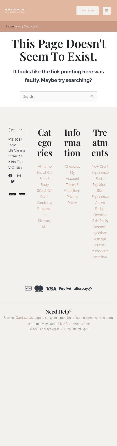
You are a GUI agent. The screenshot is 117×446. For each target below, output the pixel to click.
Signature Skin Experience (100, 191)
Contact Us (24, 318)
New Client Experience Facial (100, 173)
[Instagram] (19, 176)
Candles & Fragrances (44, 209)
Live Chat (65, 324)
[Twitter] (13, 182)
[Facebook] (10, 176)
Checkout (72, 167)
